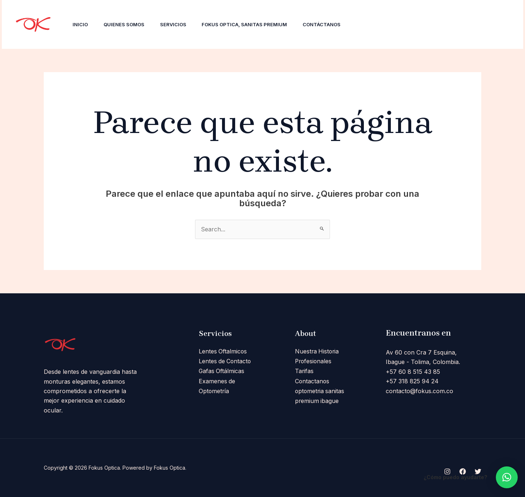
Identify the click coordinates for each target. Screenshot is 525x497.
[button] (507, 477)
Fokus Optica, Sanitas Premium (251, 24)
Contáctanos (330, 24)
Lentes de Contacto (225, 361)
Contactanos (312, 380)
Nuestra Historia (317, 351)
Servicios (178, 24)
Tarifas (304, 370)
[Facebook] (405, 24)
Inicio (81, 24)
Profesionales (314, 361)
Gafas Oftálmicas (222, 370)
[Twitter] (421, 24)
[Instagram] (389, 24)
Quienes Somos (126, 24)
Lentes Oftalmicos (223, 351)
